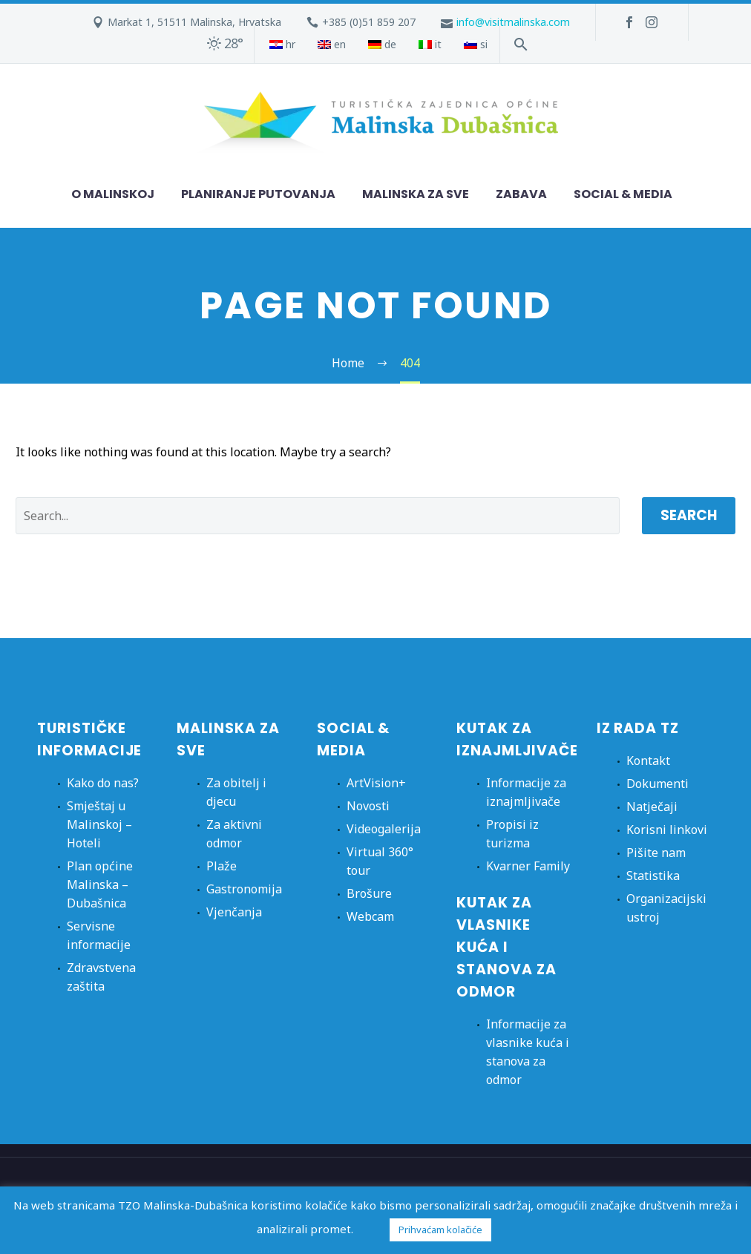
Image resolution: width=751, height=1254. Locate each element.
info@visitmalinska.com (513, 22)
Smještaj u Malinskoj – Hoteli (99, 824)
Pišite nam (656, 852)
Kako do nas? (103, 783)
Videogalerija (384, 829)
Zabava (521, 194)
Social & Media (623, 194)
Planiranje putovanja (258, 194)
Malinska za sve (415, 194)
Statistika (653, 875)
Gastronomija (244, 889)
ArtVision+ (376, 783)
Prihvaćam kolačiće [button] (440, 1229)
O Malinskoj (112, 194)
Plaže (221, 866)
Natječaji (652, 806)
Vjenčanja (234, 912)
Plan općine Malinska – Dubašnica (100, 884)
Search (688, 515)
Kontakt (648, 760)
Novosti (368, 806)
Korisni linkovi (666, 829)
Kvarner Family (528, 866)
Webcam (370, 916)
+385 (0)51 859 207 (369, 22)
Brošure (369, 893)
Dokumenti (657, 783)
